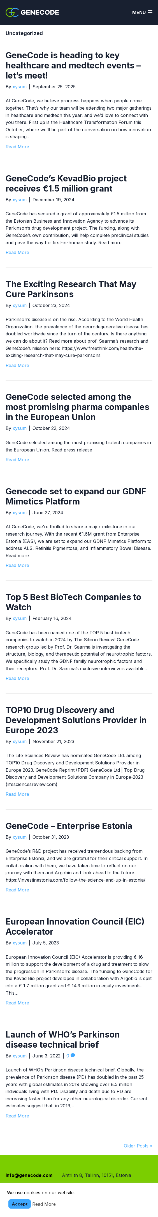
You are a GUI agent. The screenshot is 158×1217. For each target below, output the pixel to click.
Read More (17, 146)
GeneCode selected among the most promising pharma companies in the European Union (77, 407)
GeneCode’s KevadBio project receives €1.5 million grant (66, 183)
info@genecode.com (29, 1175)
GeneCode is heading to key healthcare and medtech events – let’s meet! (73, 65)
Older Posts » (138, 1146)
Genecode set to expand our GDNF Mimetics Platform (76, 496)
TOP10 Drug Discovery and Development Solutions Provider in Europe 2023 (76, 720)
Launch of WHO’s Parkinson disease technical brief (63, 1039)
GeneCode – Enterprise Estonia (69, 826)
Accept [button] (19, 1204)
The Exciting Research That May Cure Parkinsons (71, 289)
